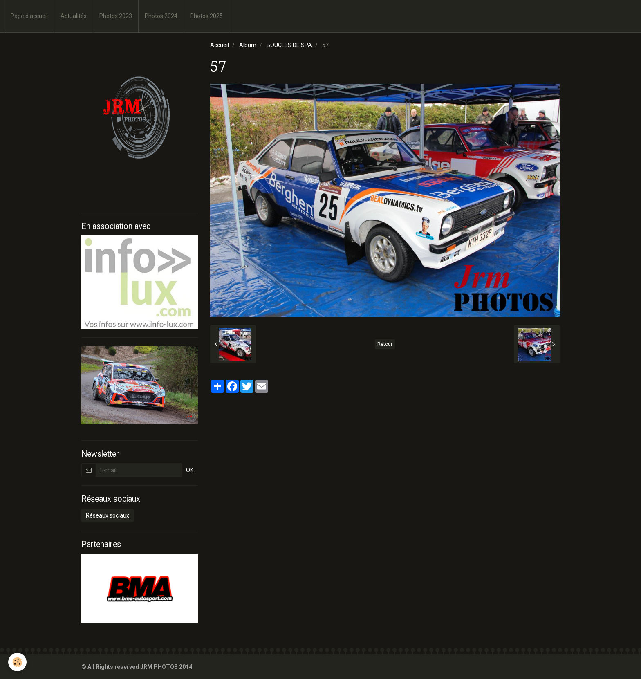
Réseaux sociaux (107, 515)
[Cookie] (17, 662)
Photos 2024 (161, 16)
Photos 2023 (115, 16)
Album (247, 45)
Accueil (219, 45)
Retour (384, 344)
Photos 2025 (206, 16)
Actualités (74, 16)
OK (189, 470)
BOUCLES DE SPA (289, 45)
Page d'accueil (29, 16)
